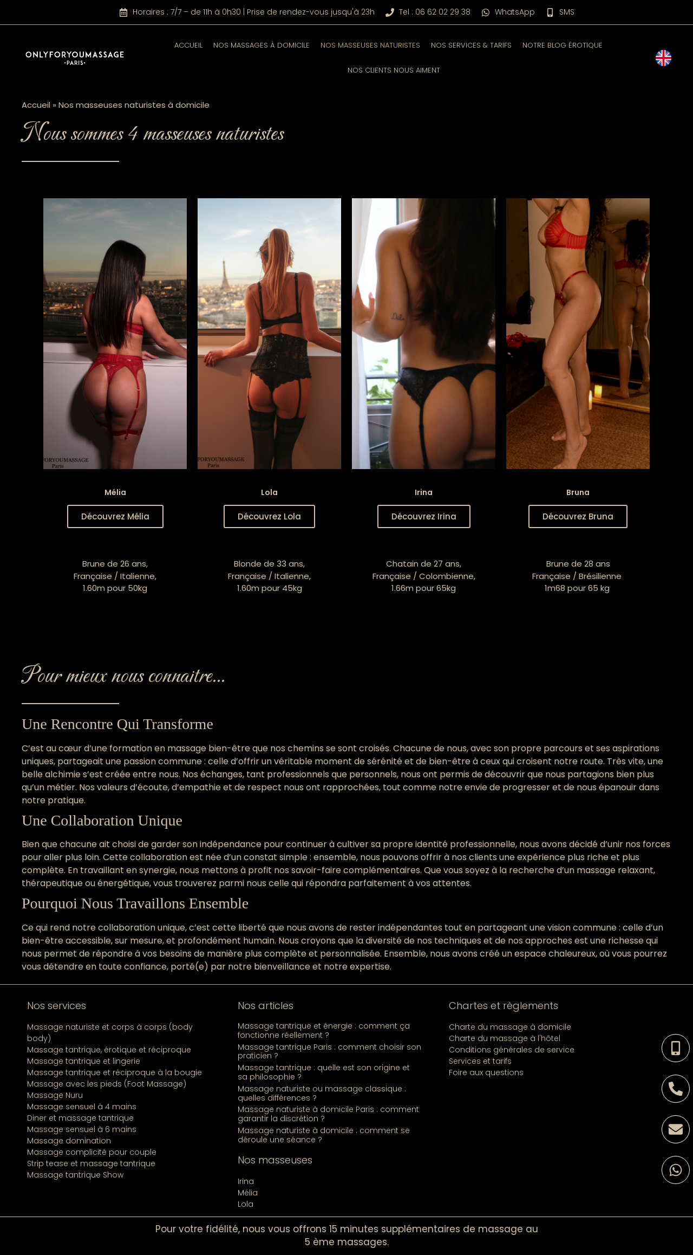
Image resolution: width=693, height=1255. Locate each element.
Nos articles (265, 1005)
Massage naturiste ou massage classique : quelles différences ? (322, 1093)
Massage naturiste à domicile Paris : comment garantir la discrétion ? (328, 1114)
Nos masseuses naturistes (370, 45)
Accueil (188, 45)
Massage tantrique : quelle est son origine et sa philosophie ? (324, 1072)
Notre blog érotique (562, 45)
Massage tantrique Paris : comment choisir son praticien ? (329, 1052)
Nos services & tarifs (471, 45)
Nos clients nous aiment (394, 70)
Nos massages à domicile (261, 45)
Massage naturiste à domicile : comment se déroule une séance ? (324, 1135)
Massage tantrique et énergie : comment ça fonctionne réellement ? (324, 1030)
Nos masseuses (275, 1160)
